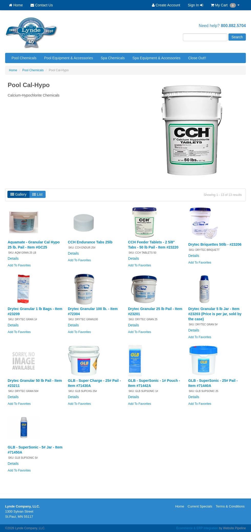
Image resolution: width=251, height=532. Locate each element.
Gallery (18, 194)
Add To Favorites (19, 265)
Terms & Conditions (230, 506)
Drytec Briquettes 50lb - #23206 (215, 244)
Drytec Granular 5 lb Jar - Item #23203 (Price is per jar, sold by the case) (215, 314)
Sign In (195, 5)
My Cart (225, 5)
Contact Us (41, 5)
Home (16, 5)
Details (13, 258)
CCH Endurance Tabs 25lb (90, 242)
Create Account (166, 5)
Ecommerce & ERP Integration (197, 528)
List (37, 194)
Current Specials (200, 506)
